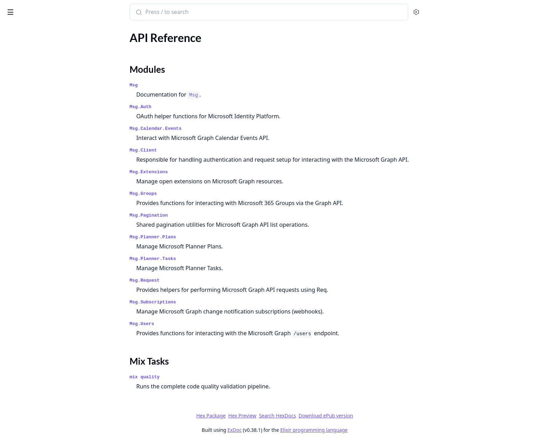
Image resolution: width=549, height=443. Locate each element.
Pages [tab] (12, 30)
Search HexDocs (329, 416)
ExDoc (287, 430)
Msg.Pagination (201, 215)
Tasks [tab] (77, 30)
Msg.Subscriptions (205, 302)
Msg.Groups (195, 193)
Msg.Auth (193, 107)
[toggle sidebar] (95, 11)
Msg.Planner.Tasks (205, 258)
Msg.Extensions (201, 172)
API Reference (22, 45)
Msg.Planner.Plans (205, 237)
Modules (23, 57)
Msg (186, 85)
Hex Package (263, 415)
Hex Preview (295, 415)
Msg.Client (195, 150)
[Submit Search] (190, 12)
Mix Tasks (24, 66)
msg (11, 8)
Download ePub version (378, 415)
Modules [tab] (42, 30)
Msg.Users (194, 323)
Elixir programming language (366, 430)
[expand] (98, 46)
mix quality (197, 377)
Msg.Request (197, 280)
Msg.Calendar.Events (208, 128)
